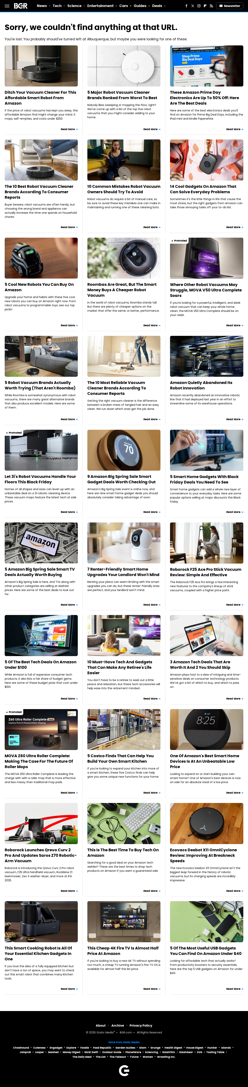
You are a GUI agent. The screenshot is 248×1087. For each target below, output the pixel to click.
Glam (142, 1047)
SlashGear (186, 1052)
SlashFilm (168, 1052)
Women (148, 1057)
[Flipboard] (205, 5)
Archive (117, 1025)
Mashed (53, 1052)
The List (101, 1057)
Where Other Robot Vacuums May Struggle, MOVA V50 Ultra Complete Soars (206, 290)
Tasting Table (215, 1052)
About (101, 1025)
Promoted (180, 240)
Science (74, 6)
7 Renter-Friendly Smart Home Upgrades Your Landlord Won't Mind (123, 572)
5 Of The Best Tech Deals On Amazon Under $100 (40, 664)
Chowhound (21, 1047)
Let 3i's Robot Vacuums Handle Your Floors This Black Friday (40, 479)
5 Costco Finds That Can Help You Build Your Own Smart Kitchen (120, 758)
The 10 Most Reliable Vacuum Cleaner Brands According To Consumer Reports (116, 388)
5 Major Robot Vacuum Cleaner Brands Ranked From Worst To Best (122, 95)
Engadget (56, 1047)
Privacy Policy (141, 1025)
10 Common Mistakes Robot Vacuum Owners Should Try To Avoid (123, 189)
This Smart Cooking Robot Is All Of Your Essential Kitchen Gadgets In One (38, 954)
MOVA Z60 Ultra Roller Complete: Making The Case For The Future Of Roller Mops (39, 761)
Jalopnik (25, 1052)
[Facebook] (186, 5)
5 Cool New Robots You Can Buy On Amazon (39, 287)
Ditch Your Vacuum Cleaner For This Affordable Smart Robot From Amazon (40, 98)
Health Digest (173, 1047)
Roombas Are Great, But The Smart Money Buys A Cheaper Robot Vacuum (122, 290)
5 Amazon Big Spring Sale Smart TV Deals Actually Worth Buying (40, 572)
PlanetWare (133, 1052)
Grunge (155, 1047)
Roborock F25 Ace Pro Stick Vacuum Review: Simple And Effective (205, 572)
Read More (68, 129)
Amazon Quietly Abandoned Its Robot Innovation (201, 385)
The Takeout (118, 1057)
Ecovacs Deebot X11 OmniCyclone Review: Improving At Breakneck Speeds (203, 855)
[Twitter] (192, 5)
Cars (123, 6)
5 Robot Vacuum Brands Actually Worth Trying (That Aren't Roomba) (40, 385)
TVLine (134, 1057)
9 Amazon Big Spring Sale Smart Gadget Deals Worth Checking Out (121, 479)
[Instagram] (199, 5)
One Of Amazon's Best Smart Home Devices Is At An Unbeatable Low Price (204, 761)
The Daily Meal (82, 1057)
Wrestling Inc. (166, 1057)
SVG (199, 1052)
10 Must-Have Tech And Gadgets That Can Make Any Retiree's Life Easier (119, 667)
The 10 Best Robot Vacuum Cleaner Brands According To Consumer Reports (39, 192)
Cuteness (39, 1047)
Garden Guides (125, 1047)
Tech (57, 6)
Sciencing (151, 1052)
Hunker (212, 1047)
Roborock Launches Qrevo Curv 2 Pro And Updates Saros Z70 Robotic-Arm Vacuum (41, 855)
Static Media (105, 1033)
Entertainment (100, 6)
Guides (140, 6)
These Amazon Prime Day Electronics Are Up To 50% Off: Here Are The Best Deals (204, 98)
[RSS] (211, 5)
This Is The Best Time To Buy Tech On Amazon (123, 852)
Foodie (84, 1047)
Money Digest (71, 1052)
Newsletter (229, 6)
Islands (226, 1047)
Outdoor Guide (111, 1052)
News (42, 6)
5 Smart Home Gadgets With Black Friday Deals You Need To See (204, 479)
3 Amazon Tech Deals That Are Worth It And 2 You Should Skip (200, 664)
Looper (39, 1052)
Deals (157, 6)
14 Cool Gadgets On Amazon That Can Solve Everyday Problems (203, 189)
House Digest (194, 1047)
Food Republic (102, 1047)
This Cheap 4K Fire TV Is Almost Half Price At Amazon (122, 951)
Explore (71, 1047)
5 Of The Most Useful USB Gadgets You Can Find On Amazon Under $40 (206, 951)
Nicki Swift (91, 1052)
